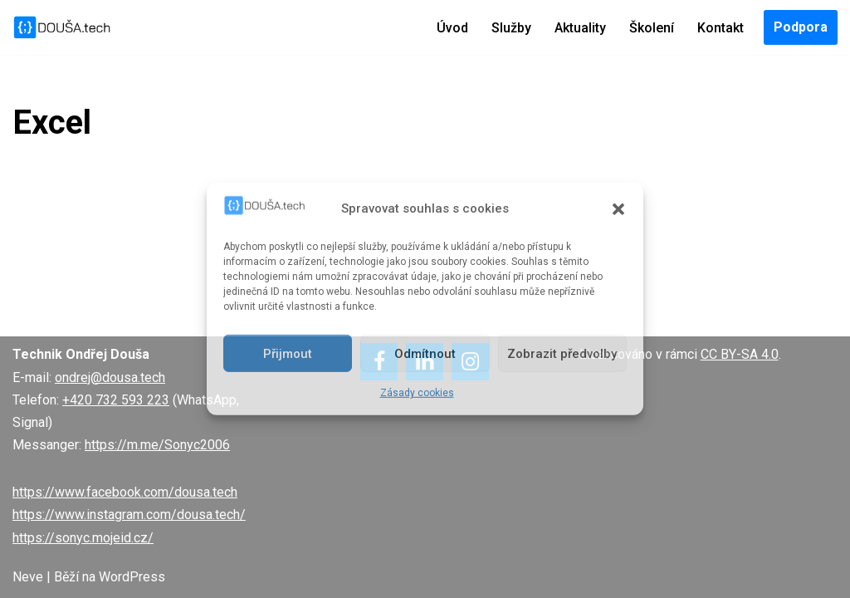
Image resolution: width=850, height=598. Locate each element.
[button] (618, 208)
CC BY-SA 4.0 (740, 354)
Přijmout (287, 353)
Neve (27, 577)
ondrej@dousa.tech (110, 377)
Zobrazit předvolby (562, 353)
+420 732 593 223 (115, 400)
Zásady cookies (417, 393)
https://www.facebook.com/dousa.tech (124, 492)
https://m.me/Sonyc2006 (157, 445)
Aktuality (580, 28)
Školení (651, 28)
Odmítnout (425, 353)
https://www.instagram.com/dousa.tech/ (129, 514)
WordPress (132, 577)
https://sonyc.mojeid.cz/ (83, 538)
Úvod (452, 28)
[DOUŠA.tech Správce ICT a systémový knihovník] (62, 27)
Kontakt (720, 28)
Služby (511, 28)
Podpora (801, 27)
